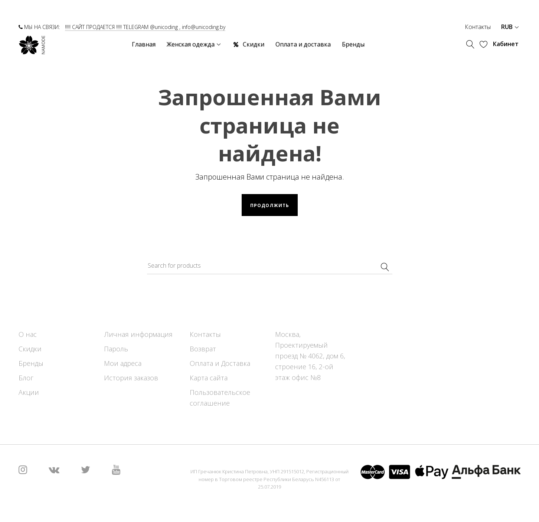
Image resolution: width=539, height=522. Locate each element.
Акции (29, 392)
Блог (26, 377)
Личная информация (138, 334)
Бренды (31, 363)
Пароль (116, 348)
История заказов (131, 377)
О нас (28, 334)
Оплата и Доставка (220, 363)
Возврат (203, 348)
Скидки (30, 348)
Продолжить (269, 205)
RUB (510, 27)
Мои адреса (122, 363)
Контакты (478, 27)
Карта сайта (209, 377)
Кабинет (506, 44)
